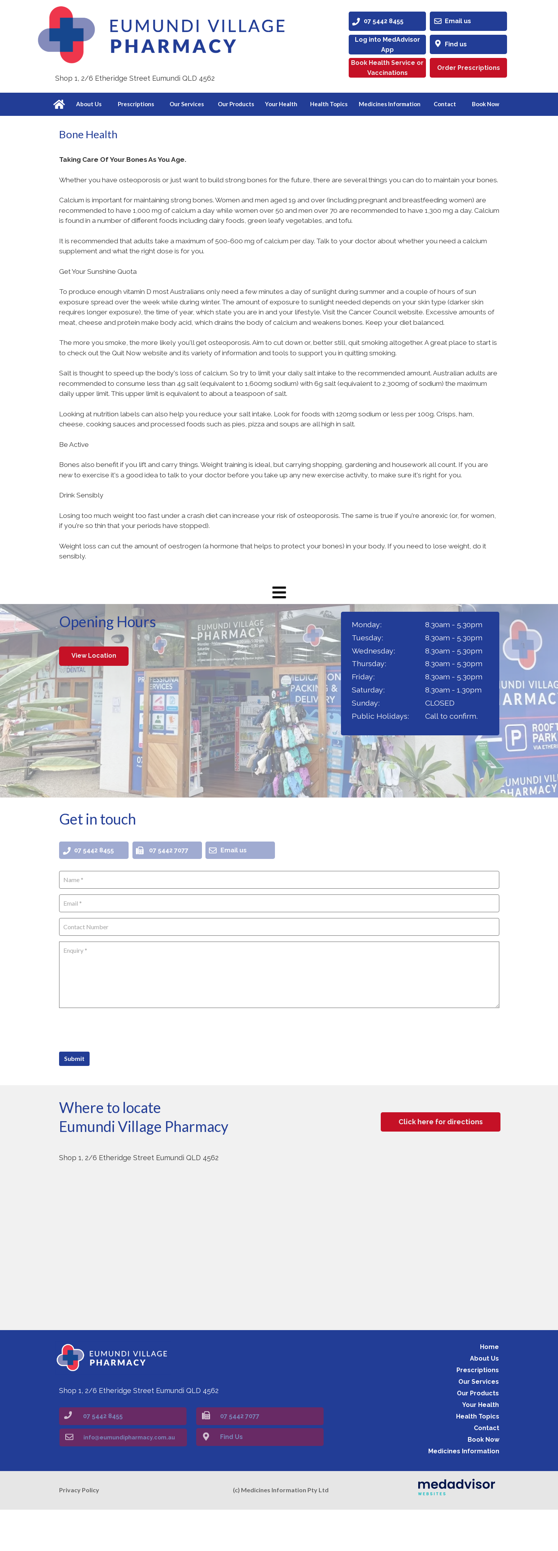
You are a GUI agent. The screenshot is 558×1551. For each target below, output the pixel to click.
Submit (74, 1099)
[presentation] (117, 1070)
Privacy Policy (79, 1531)
